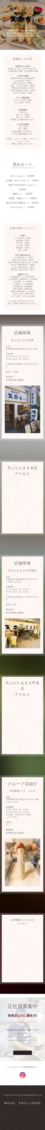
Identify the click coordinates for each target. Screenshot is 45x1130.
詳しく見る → (22, 1053)
